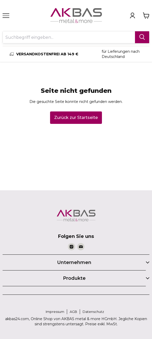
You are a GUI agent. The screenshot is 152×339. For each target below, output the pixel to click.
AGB (73, 312)
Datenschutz (93, 312)
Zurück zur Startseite (76, 117)
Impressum (55, 312)
